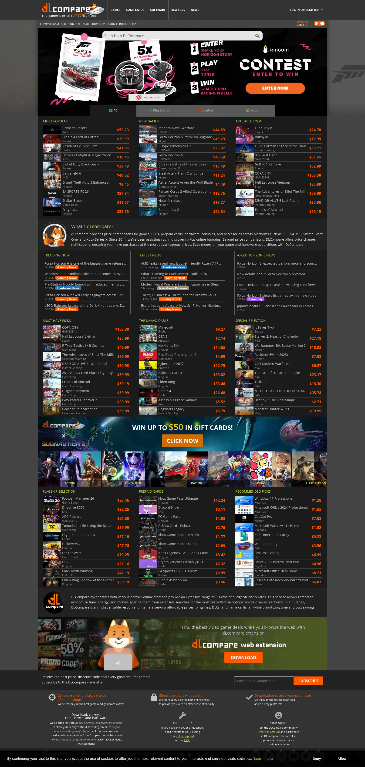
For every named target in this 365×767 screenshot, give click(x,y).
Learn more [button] (263, 758)
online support (185, 736)
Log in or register (304, 10)
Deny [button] (317, 758)
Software (158, 10)
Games (115, 10)
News (195, 10)
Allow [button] (342, 758)
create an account (269, 731)
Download (243, 657)
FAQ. (187, 740)
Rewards (178, 10)
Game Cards (135, 10)
